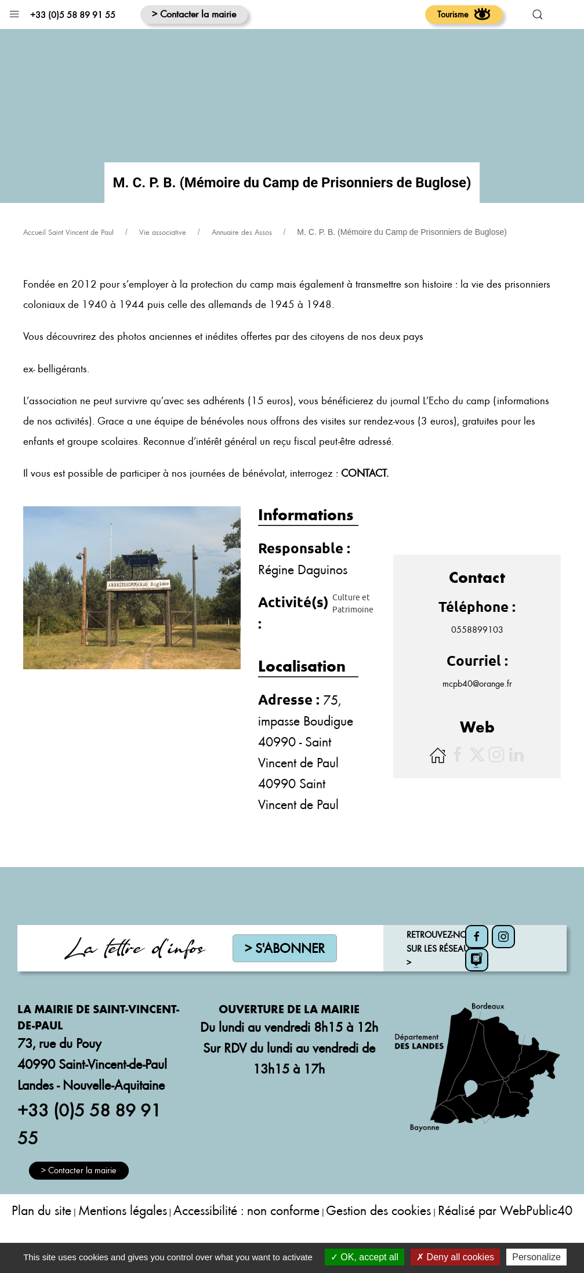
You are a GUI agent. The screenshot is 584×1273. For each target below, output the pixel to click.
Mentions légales (122, 1239)
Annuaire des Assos (242, 261)
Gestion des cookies (378, 1239)
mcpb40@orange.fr (477, 712)
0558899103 (477, 658)
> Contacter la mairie (194, 13)
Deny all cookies (455, 1257)
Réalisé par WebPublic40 (505, 1239)
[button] (14, 11)
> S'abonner (285, 977)
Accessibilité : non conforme (246, 1239)
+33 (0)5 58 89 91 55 (72, 14)
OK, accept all (364, 1257)
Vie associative (162, 261)
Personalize (536, 1257)
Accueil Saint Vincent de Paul (68, 261)
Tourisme (464, 14)
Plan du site (41, 1239)
